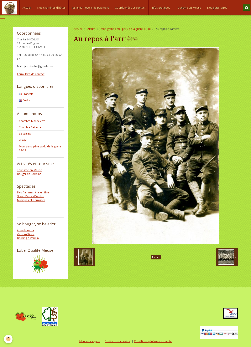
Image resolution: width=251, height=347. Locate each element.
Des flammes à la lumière (33, 192)
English (25, 100)
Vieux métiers (25, 234)
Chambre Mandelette (32, 121)
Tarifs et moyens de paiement (90, 7)
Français (26, 94)
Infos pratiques (160, 7)
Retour (155, 257)
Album (91, 29)
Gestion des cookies (117, 341)
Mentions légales (89, 341)
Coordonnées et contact (130, 7)
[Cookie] (8, 339)
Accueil (27, 7)
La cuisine (25, 133)
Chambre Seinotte (30, 127)
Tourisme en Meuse (188, 7)
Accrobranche (25, 230)
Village (23, 140)
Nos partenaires (217, 7)
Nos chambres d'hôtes (51, 7)
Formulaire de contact (30, 74)
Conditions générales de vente (153, 341)
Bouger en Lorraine (29, 174)
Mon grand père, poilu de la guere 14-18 (126, 29)
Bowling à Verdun (28, 238)
